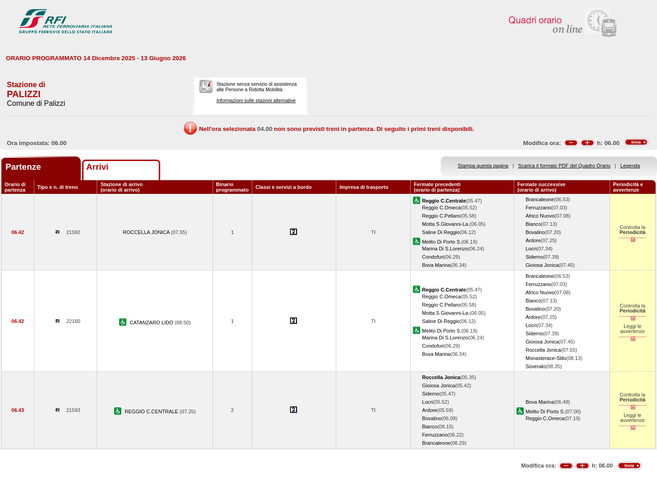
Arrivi (97, 167)
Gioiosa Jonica (542, 265)
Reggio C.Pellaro (441, 216)
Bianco (533, 224)
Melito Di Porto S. (441, 242)
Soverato (536, 366)
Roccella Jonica (543, 350)
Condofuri (433, 257)
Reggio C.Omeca (441, 207)
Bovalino (535, 232)
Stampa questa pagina (483, 165)
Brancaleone (540, 199)
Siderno (534, 257)
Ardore (533, 240)
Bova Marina (436, 265)
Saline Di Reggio (441, 232)
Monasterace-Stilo (546, 358)
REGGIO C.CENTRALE (152, 411)
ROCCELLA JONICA (147, 232)
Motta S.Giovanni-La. (445, 224)
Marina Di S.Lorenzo (445, 248)
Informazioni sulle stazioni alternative (256, 100)
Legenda (630, 165)
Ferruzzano (538, 207)
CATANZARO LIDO (152, 322)
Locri (531, 248)
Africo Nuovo (540, 216)
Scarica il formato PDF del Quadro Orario (564, 165)
